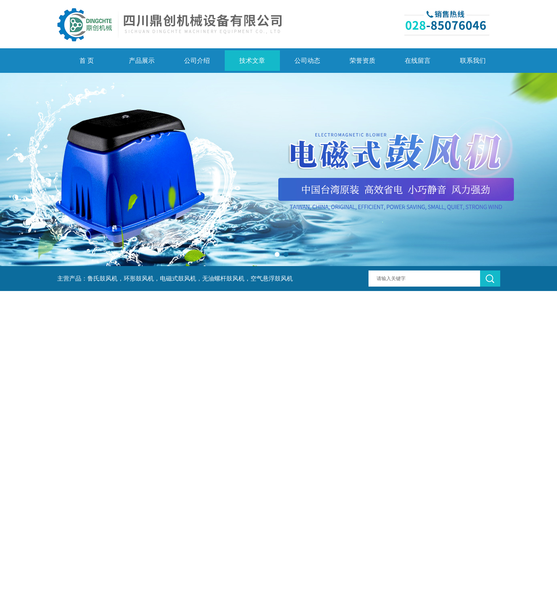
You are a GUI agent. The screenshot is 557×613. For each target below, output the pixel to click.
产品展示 (142, 60)
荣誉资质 (362, 60)
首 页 (86, 60)
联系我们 (473, 60)
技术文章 (252, 60)
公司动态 (307, 60)
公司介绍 (197, 60)
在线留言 (418, 60)
